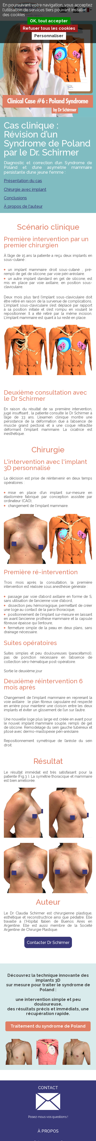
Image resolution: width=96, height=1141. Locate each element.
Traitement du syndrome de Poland (48, 1026)
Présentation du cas (23, 180)
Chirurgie (48, 449)
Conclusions (15, 198)
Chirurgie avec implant (25, 189)
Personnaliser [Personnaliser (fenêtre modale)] (48, 35)
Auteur (48, 902)
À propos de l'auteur (23, 206)
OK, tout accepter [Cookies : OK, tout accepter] (49, 20)
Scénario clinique (48, 226)
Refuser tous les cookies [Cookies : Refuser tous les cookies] (49, 28)
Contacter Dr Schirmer (48, 942)
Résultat (48, 761)
